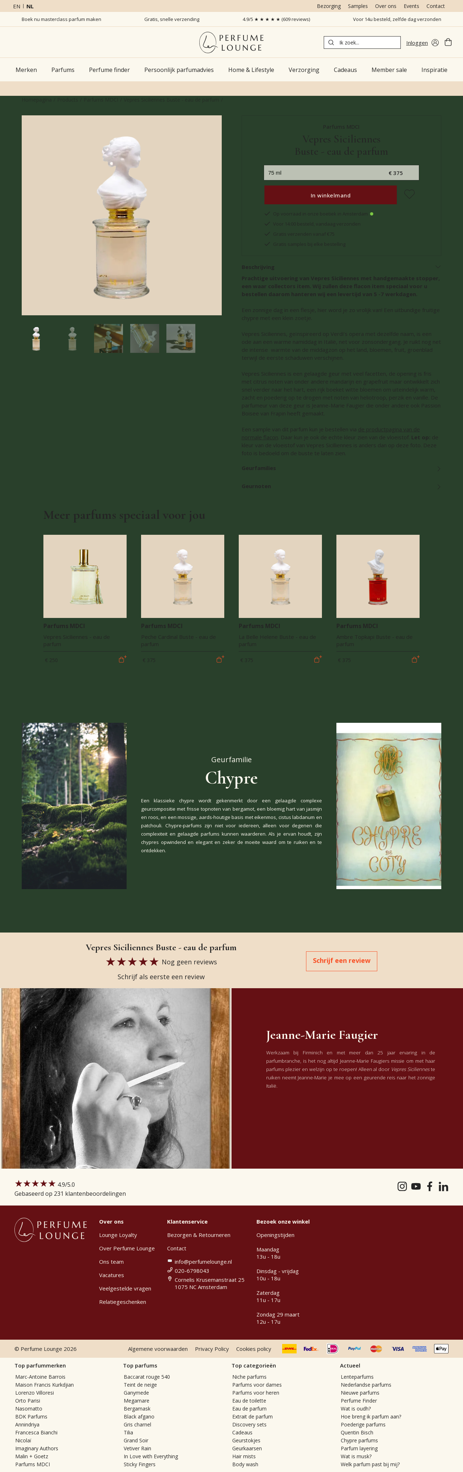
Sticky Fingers (140, 1464)
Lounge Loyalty (118, 1234)
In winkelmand (331, 195)
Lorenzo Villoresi (34, 1392)
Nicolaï (23, 1440)
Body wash (245, 1464)
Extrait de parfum (252, 1416)
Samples (358, 6)
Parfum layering (359, 1448)
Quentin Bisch (357, 1432)
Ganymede (136, 1392)
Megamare (136, 1400)
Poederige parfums (363, 1424)
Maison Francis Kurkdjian (44, 1384)
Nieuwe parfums (360, 1392)
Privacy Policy (212, 1348)
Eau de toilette (249, 1400)
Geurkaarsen (247, 1448)
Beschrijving (342, 266)
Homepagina (37, 99)
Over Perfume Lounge (127, 1248)
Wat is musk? (356, 1456)
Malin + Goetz (31, 1456)
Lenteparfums (357, 1376)
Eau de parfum (249, 1408)
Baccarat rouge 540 (147, 1376)
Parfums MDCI (101, 99)
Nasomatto (28, 1408)
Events (411, 6)
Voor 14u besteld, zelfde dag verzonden (397, 19)
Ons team (111, 1261)
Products (67, 99)
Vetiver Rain (137, 1448)
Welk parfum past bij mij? (370, 1464)
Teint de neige (140, 1384)
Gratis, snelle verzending (171, 19)
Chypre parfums (359, 1440)
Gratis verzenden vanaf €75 (299, 234)
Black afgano (139, 1416)
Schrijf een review (341, 960)
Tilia (128, 1432)
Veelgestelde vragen (125, 1288)
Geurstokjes (246, 1440)
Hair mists (244, 1456)
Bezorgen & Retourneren (198, 1234)
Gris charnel (137, 1424)
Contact (435, 6)
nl (30, 6)
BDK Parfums (31, 1416)
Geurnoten (342, 486)
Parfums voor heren (255, 1392)
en (16, 6)
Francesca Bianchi (36, 1432)
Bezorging (329, 6)
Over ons (385, 6)
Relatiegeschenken (122, 1301)
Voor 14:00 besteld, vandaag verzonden (312, 223)
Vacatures (111, 1275)
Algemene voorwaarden (158, 1348)
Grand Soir (136, 1440)
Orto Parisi (27, 1400)
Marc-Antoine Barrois (40, 1376)
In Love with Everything (151, 1456)
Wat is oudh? (356, 1408)
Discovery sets (249, 1424)
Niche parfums (249, 1376)
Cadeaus (242, 1432)
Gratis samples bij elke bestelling (304, 244)
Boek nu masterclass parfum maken (61, 19)
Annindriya (27, 1424)
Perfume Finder (359, 1400)
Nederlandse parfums (366, 1384)
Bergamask (137, 1408)
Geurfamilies (342, 468)
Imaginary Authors (36, 1448)
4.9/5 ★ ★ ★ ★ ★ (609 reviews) (276, 19)
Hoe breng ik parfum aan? (371, 1416)
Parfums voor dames (257, 1384)
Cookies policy (253, 1348)
